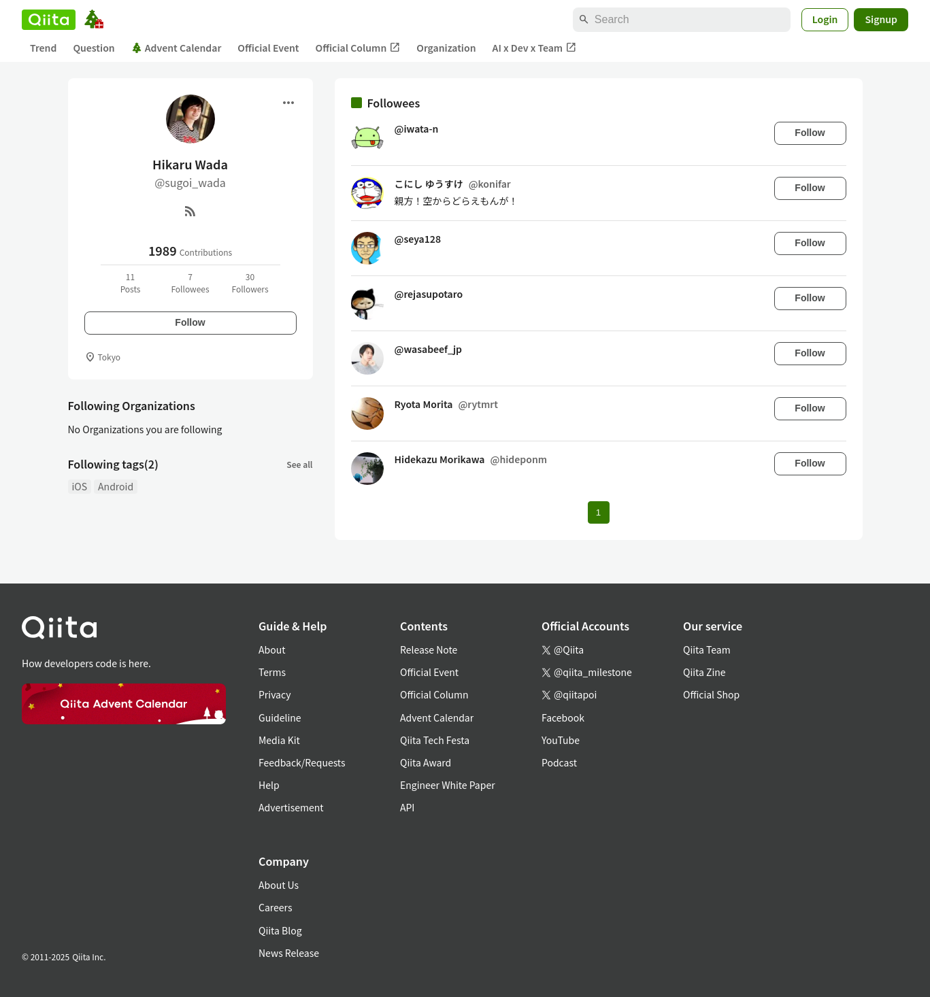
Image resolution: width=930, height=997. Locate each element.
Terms (272, 672)
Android (115, 486)
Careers (275, 907)
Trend (43, 47)
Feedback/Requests (302, 762)
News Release (289, 953)
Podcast (559, 762)
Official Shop (711, 694)
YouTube (561, 740)
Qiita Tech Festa (434, 740)
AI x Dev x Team (535, 48)
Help (269, 785)
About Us (279, 885)
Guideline (280, 717)
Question (93, 47)
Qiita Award (425, 762)
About (272, 649)
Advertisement (291, 807)
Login (825, 19)
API (407, 807)
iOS (80, 486)
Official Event (268, 47)
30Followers (249, 282)
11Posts (130, 282)
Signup (881, 19)
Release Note (428, 649)
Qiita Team (707, 649)
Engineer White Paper (447, 785)
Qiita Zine (704, 672)
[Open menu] (288, 102)
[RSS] (190, 211)
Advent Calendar (176, 47)
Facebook (563, 717)
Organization (446, 47)
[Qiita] (49, 20)
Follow (190, 322)
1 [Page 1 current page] (598, 512)
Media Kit (279, 740)
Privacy (274, 694)
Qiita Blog (280, 930)
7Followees (190, 282)
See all (299, 464)
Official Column (358, 48)
